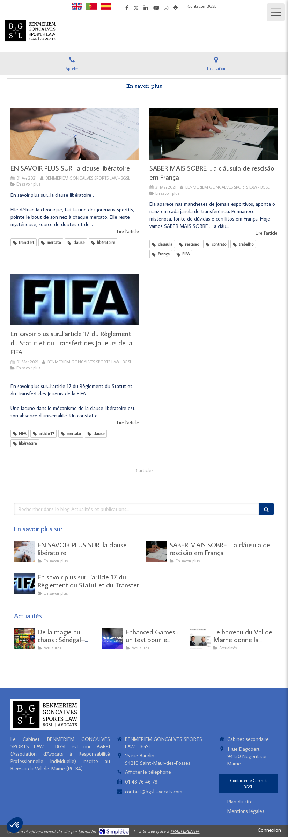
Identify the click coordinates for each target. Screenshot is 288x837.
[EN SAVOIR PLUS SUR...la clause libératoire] (74, 134)
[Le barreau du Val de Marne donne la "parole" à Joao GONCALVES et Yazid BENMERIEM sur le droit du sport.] (200, 638)
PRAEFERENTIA (184, 831)
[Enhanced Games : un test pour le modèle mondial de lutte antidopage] (112, 638)
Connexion (269, 830)
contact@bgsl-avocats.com (153, 791)
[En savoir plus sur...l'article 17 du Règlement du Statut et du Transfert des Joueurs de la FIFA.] (74, 299)
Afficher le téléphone (148, 772)
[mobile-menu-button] (276, 12)
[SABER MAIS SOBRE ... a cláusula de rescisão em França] (213, 134)
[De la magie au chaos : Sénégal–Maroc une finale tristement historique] (24, 638)
